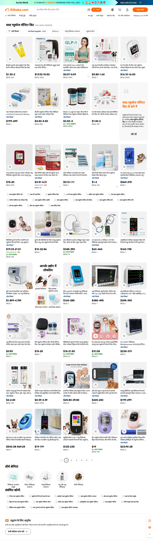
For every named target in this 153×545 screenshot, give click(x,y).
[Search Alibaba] (60, 9)
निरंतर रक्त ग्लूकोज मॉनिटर (15, 496)
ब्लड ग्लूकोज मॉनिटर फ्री (105, 200)
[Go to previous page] (61, 460)
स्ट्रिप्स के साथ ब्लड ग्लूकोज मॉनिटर (17, 502)
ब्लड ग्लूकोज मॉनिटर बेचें (125, 200)
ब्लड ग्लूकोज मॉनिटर (61, 200)
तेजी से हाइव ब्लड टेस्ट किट (130, 502)
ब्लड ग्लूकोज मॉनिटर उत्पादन (87, 496)
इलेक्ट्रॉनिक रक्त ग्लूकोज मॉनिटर (88, 502)
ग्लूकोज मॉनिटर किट (52, 194)
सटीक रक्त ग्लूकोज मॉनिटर (64, 502)
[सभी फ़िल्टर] (13, 31)
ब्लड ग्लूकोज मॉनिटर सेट (15, 194)
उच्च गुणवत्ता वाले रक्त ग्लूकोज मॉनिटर (42, 507)
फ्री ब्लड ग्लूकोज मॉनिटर (14, 206)
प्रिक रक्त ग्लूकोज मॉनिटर (35, 206)
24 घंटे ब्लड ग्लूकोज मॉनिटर (72, 194)
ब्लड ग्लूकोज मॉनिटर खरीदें (41, 200)
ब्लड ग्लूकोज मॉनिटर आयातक (68, 507)
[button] (88, 9)
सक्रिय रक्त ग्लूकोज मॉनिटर (95, 194)
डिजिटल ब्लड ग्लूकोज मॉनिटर (16, 507)
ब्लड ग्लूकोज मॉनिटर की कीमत (82, 200)
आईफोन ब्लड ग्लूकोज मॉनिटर (64, 496)
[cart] (120, 10)
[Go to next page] (92, 460)
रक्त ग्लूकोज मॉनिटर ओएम (42, 502)
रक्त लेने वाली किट (33, 194)
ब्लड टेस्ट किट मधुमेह (129, 496)
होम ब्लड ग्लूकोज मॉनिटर (109, 496)
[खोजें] (96, 10)
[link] (149, 520)
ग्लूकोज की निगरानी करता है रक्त (39, 496)
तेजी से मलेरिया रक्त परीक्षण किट (17, 200)
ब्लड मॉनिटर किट (54, 206)
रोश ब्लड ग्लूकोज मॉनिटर (117, 194)
